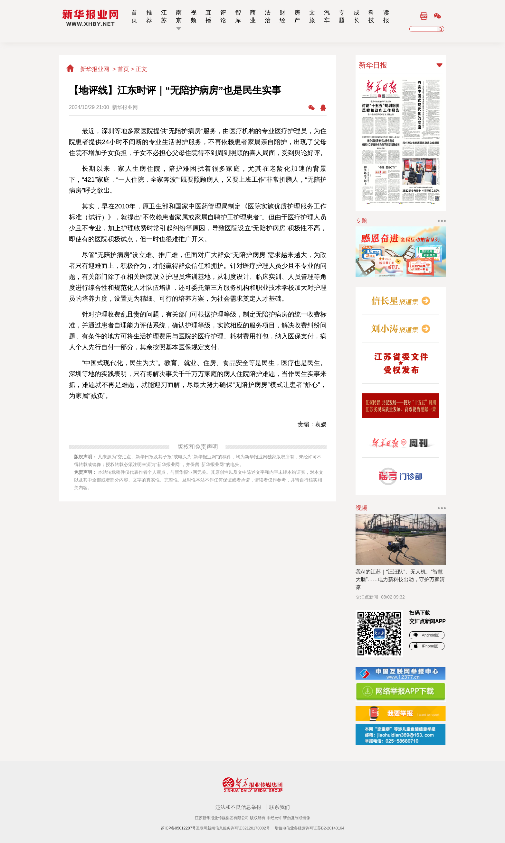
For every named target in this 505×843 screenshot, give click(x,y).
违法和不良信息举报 (239, 807)
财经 (282, 16)
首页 (134, 16)
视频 (193, 16)
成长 (356, 16)
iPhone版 (426, 646)
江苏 (164, 16)
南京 (179, 16)
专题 (342, 16)
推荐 (149, 16)
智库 (238, 16)
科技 (371, 16)
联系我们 (279, 807)
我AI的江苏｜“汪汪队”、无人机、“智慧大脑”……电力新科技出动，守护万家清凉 (400, 579)
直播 (208, 16)
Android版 (426, 635)
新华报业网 (88, 69)
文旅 (312, 16)
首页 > (127, 69)
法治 (268, 16)
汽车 (327, 16)
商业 (253, 16)
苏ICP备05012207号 (178, 828)
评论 (223, 16)
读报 (386, 16)
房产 (297, 16)
